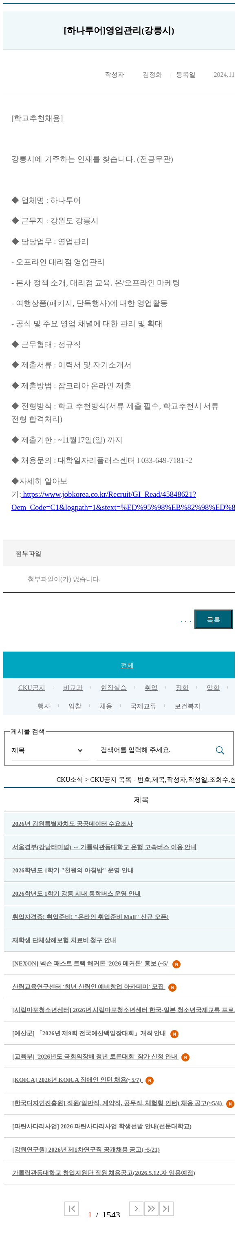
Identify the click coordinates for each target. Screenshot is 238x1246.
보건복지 (187, 706)
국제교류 (143, 706)
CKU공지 (31, 687)
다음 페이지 (136, 1209)
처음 (71, 1209)
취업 (151, 687)
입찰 (75, 706)
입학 (213, 687)
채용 (105, 706)
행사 (44, 706)
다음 (151, 1209)
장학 (182, 687)
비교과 (73, 687)
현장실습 (114, 687)
